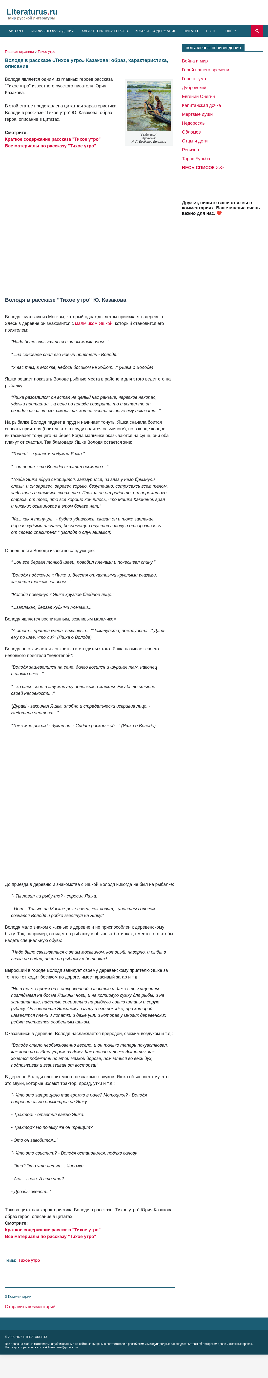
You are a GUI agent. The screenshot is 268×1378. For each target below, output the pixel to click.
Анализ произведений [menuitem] (52, 31)
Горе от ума (194, 78)
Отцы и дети (195, 141)
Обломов (191, 132)
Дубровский (194, 87)
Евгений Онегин (198, 96)
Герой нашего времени (205, 69)
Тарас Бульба (196, 158)
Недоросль (193, 123)
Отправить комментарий (30, 1306)
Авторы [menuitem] (16, 31)
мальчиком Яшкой (94, 323)
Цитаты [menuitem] (191, 31)
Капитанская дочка (201, 105)
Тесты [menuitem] (211, 31)
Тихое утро (46, 52)
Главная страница (19, 52)
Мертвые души (197, 114)
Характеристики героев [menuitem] (105, 31)
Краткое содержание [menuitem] (155, 31)
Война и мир (195, 61)
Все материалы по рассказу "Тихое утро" (50, 145)
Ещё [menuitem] (229, 31)
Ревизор (190, 149)
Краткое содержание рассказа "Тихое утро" (53, 139)
